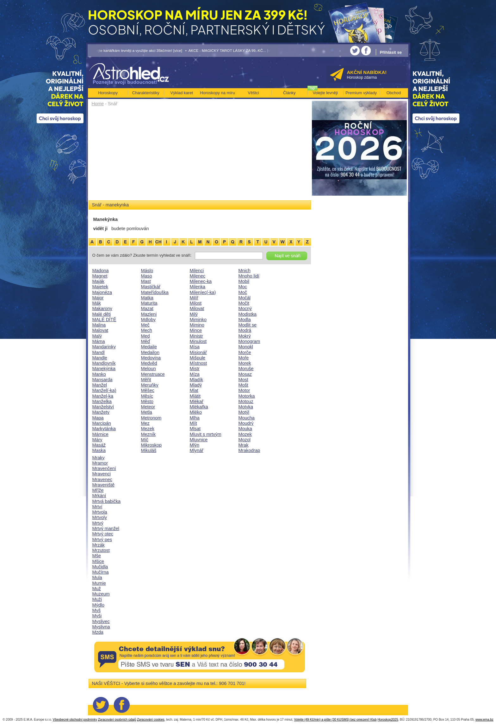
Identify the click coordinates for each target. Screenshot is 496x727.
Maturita (149, 303)
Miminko (198, 319)
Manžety (100, 412)
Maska (99, 450)
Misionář (198, 352)
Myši (97, 615)
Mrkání (99, 495)
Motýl (244, 412)
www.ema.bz (484, 719)
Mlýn (194, 445)
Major (98, 297)
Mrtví (97, 506)
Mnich (245, 270)
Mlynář (196, 450)
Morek (245, 363)
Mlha (195, 417)
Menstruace (153, 374)
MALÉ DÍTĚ (104, 319)
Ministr (196, 336)
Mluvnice (199, 439)
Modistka (248, 314)
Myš (96, 610)
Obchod (394, 92)
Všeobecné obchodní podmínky (75, 719)
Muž (96, 588)
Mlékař (196, 401)
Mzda (97, 632)
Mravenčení (104, 468)
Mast (146, 281)
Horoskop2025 (387, 719)
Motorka (247, 396)
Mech (146, 330)
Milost (196, 303)
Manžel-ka (102, 396)
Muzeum (101, 593)
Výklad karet (181, 92)
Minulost (198, 341)
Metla (146, 412)
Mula (97, 577)
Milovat (197, 308)
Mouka (245, 428)
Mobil (244, 281)
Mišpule (198, 357)
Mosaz (245, 374)
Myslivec (101, 621)
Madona (100, 270)
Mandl (98, 352)
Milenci (197, 270)
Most (243, 379)
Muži (97, 599)
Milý (194, 314)
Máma (98, 341)
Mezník (148, 434)
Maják (98, 281)
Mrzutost (101, 550)
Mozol (245, 439)
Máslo (147, 270)
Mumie (99, 583)
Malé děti (101, 314)
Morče (245, 352)
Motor (244, 390)
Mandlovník (104, 363)
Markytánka (104, 428)
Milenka (198, 286)
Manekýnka (104, 368)
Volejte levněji (325, 92)
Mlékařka (199, 406)
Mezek (147, 428)
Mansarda (102, 379)
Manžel (99, 385)
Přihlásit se (391, 52)
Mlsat (195, 428)
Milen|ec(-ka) (203, 292)
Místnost (198, 363)
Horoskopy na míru (217, 92)
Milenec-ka (201, 281)
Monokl (246, 346)
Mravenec (102, 479)
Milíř (194, 297)
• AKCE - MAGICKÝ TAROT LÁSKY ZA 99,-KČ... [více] (230, 50)
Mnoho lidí (249, 275)
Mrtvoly (99, 517)
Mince (196, 330)
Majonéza (102, 292)
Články (289, 92)
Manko (99, 374)
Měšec (147, 390)
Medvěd (149, 363)
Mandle (99, 357)
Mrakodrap (249, 450)
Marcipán (101, 423)
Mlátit (195, 396)
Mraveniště (103, 484)
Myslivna (101, 626)
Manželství (103, 406)
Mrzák (98, 544)
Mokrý (245, 336)
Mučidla (100, 566)
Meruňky (149, 385)
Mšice (98, 561)
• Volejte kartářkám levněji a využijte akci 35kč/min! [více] (135, 50)
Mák (96, 303)
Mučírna (100, 572)
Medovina (151, 357)
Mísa (195, 346)
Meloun (148, 368)
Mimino (197, 324)
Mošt (243, 385)
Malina (99, 324)
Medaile (149, 346)
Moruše (246, 368)
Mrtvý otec (102, 533)
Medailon (150, 352)
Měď (145, 341)
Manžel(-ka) (104, 390)
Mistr (195, 368)
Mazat (147, 308)
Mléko (196, 412)
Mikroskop (151, 445)
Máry (97, 439)
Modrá (245, 330)
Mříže (98, 490)
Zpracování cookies (150, 719)
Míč (144, 439)
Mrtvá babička (106, 501)
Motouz (246, 401)
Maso (146, 275)
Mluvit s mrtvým (205, 434)
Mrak (244, 445)
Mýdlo (98, 605)
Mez (145, 423)
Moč (243, 292)
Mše (96, 555)
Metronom (151, 417)
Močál (245, 297)
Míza (195, 374)
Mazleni (149, 314)
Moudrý (246, 423)
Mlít (193, 423)
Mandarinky (104, 346)
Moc (243, 286)
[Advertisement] (200, 155)
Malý (97, 336)
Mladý (196, 385)
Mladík (196, 379)
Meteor (148, 406)
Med (145, 336)
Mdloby (148, 319)
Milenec (198, 275)
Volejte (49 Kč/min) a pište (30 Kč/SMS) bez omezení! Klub (335, 719)
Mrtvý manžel (106, 528)
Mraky (98, 457)
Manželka (102, 401)
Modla (245, 319)
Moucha (247, 417)
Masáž (99, 445)
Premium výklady (361, 92)
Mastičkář (151, 286)
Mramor (100, 463)
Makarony (102, 308)
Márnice (100, 434)
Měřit (146, 379)
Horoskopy (108, 92)
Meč (145, 324)
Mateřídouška (155, 292)
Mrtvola (99, 512)
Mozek (245, 434)
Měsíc (147, 396)
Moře (244, 357)
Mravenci (101, 473)
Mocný (245, 308)
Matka (147, 297)
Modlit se (248, 324)
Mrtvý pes (102, 539)
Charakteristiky (145, 92)
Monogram (249, 341)
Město (147, 401)
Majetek (100, 286)
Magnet (100, 275)
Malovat (100, 330)
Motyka (246, 406)
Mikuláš (149, 450)
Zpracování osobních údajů (117, 719)
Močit (244, 303)
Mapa (98, 417)
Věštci (253, 92)
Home (98, 103)
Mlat (194, 390)
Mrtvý (97, 523)
